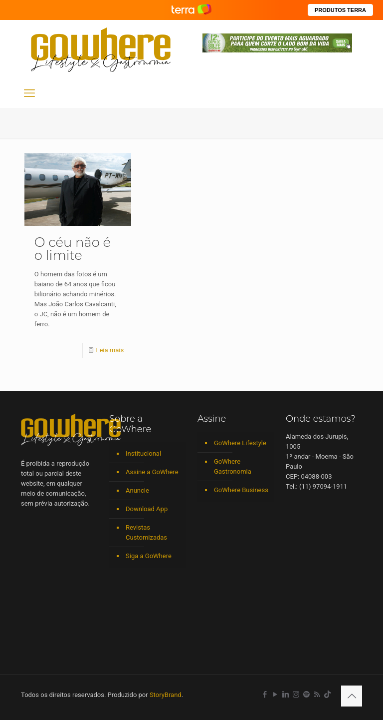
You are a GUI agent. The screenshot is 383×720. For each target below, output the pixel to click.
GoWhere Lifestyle (240, 443)
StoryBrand (166, 695)
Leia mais (110, 350)
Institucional (143, 453)
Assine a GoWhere (152, 472)
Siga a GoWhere (149, 556)
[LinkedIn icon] (285, 694)
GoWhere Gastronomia (232, 466)
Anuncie (137, 490)
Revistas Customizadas (146, 532)
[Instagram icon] (296, 694)
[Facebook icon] (264, 694)
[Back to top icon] (351, 696)
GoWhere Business (241, 490)
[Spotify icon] (306, 694)
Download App (147, 509)
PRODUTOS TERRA (340, 10)
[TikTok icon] (327, 694)
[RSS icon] (317, 694)
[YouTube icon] (275, 694)
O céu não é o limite (72, 248)
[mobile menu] (29, 93)
